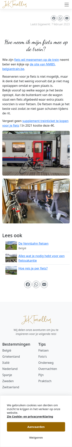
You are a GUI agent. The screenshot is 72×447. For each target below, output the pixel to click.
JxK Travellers (36, 320)
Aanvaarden (36, 427)
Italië (5, 363)
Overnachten (47, 369)
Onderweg (46, 363)
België (6, 350)
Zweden (8, 381)
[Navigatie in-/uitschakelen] (67, 5)
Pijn (41, 375)
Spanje (7, 375)
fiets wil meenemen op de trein (36, 60)
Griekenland (11, 356)
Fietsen (43, 350)
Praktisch (45, 381)
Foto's (42, 356)
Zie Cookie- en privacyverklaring (30, 416)
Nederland (10, 369)
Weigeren (36, 437)
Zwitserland (10, 387)
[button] (54, 18)
